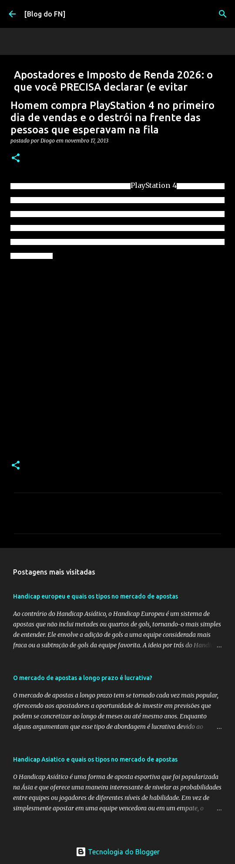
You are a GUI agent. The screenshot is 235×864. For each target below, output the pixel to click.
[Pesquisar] (223, 13)
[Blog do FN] (44, 14)
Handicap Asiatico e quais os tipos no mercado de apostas (95, 759)
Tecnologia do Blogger (118, 852)
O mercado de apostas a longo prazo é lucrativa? (82, 677)
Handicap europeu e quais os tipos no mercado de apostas (95, 596)
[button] (15, 158)
